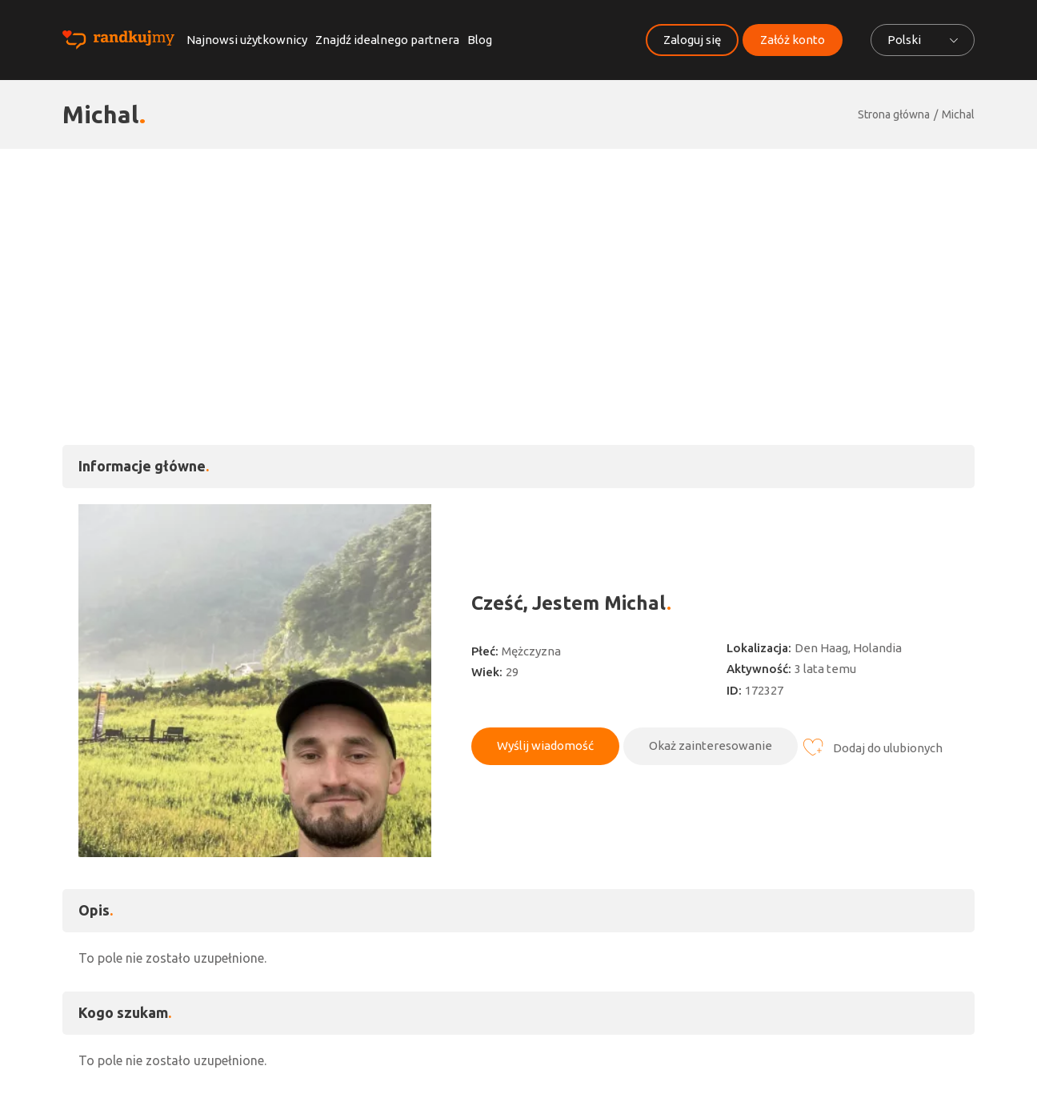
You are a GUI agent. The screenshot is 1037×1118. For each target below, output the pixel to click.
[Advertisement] (518, 269)
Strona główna (894, 114)
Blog (479, 39)
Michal (958, 114)
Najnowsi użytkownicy (246, 39)
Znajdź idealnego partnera (387, 39)
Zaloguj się (692, 39)
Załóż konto (792, 39)
